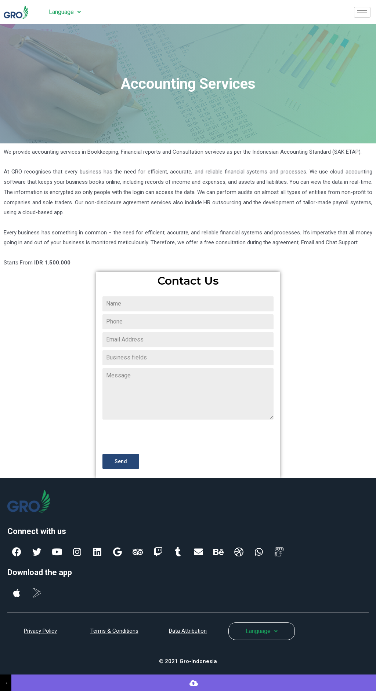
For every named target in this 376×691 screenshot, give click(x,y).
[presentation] (158, 437)
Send (121, 461)
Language (65, 11)
